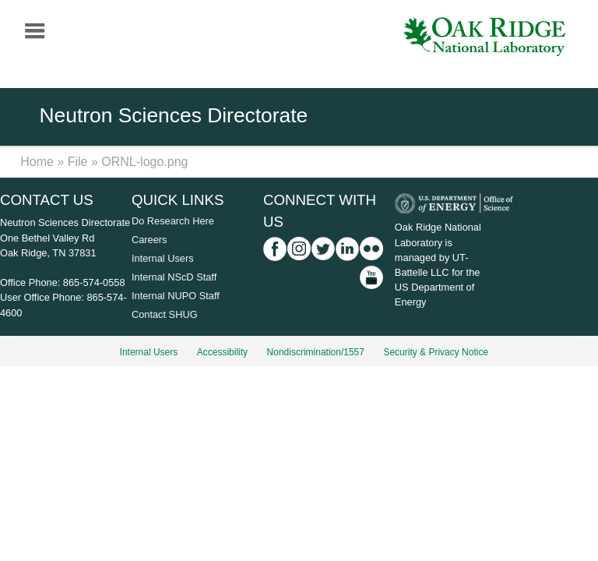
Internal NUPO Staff (176, 296)
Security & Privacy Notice (435, 352)
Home (37, 161)
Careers (149, 239)
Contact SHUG (165, 314)
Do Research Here (173, 221)
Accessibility (222, 352)
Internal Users (163, 258)
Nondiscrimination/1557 (315, 352)
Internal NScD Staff (174, 277)
